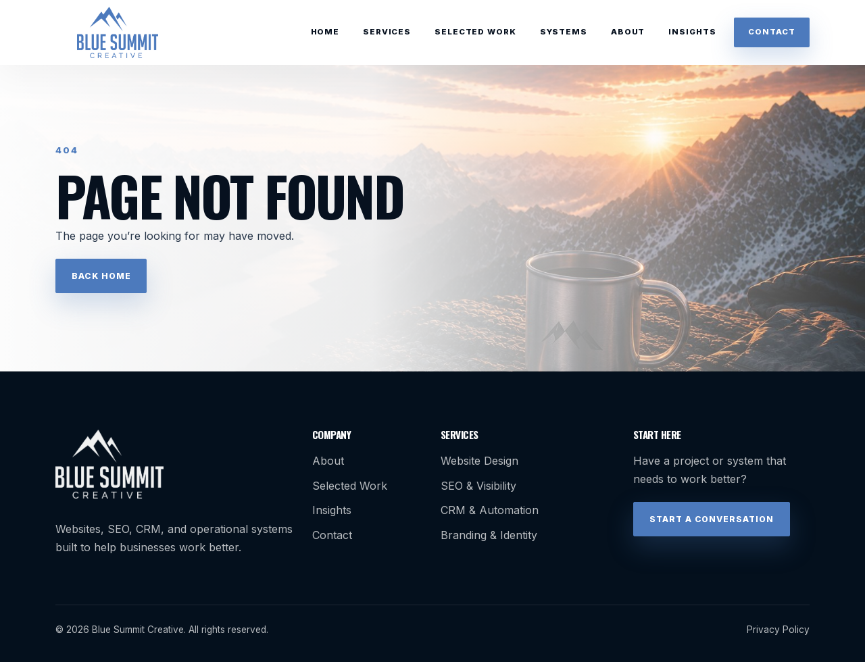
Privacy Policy (778, 629)
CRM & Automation (490, 510)
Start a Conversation (711, 519)
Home (325, 31)
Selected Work (475, 31)
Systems (563, 31)
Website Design (479, 460)
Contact (771, 31)
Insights (692, 31)
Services (387, 31)
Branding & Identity (489, 535)
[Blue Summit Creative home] (117, 32)
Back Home (101, 276)
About (628, 31)
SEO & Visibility (478, 485)
